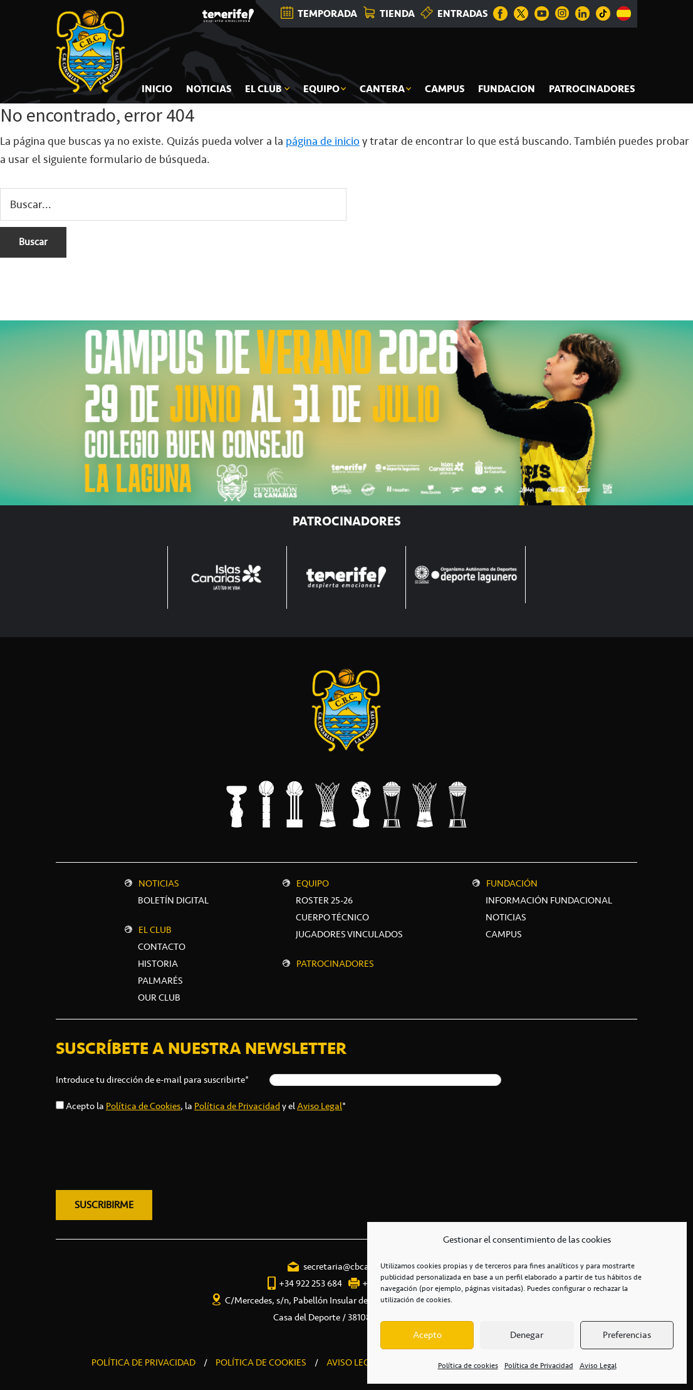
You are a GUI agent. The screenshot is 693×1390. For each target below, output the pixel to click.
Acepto (427, 1334)
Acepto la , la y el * (206, 1106)
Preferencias (627, 1334)
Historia (158, 963)
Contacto (161, 946)
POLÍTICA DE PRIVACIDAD (143, 1362)
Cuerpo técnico (332, 917)
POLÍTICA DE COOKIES (261, 1362)
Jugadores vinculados (349, 934)
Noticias (158, 883)
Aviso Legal (598, 1365)
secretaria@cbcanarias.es (353, 1266)
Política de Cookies (143, 1106)
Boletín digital (173, 900)
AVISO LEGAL (353, 1362)
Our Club (159, 997)
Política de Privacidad (538, 1365)
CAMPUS (504, 934)
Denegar (526, 1334)
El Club (155, 929)
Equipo (312, 883)
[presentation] (151, 1148)
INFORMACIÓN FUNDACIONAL (549, 900)
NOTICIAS (506, 917)
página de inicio (323, 141)
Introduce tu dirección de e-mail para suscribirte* (152, 1079)
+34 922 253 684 (310, 1283)
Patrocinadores (335, 963)
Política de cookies (468, 1365)
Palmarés (160, 980)
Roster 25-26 (324, 900)
